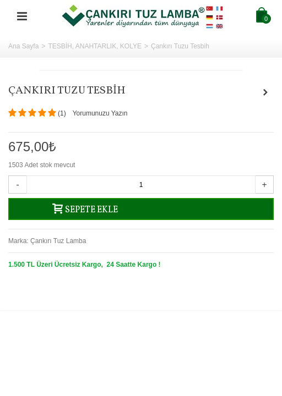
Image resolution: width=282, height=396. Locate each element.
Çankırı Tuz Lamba (58, 241)
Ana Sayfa (23, 46)
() (62, 113)
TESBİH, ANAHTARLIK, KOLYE (95, 46)
